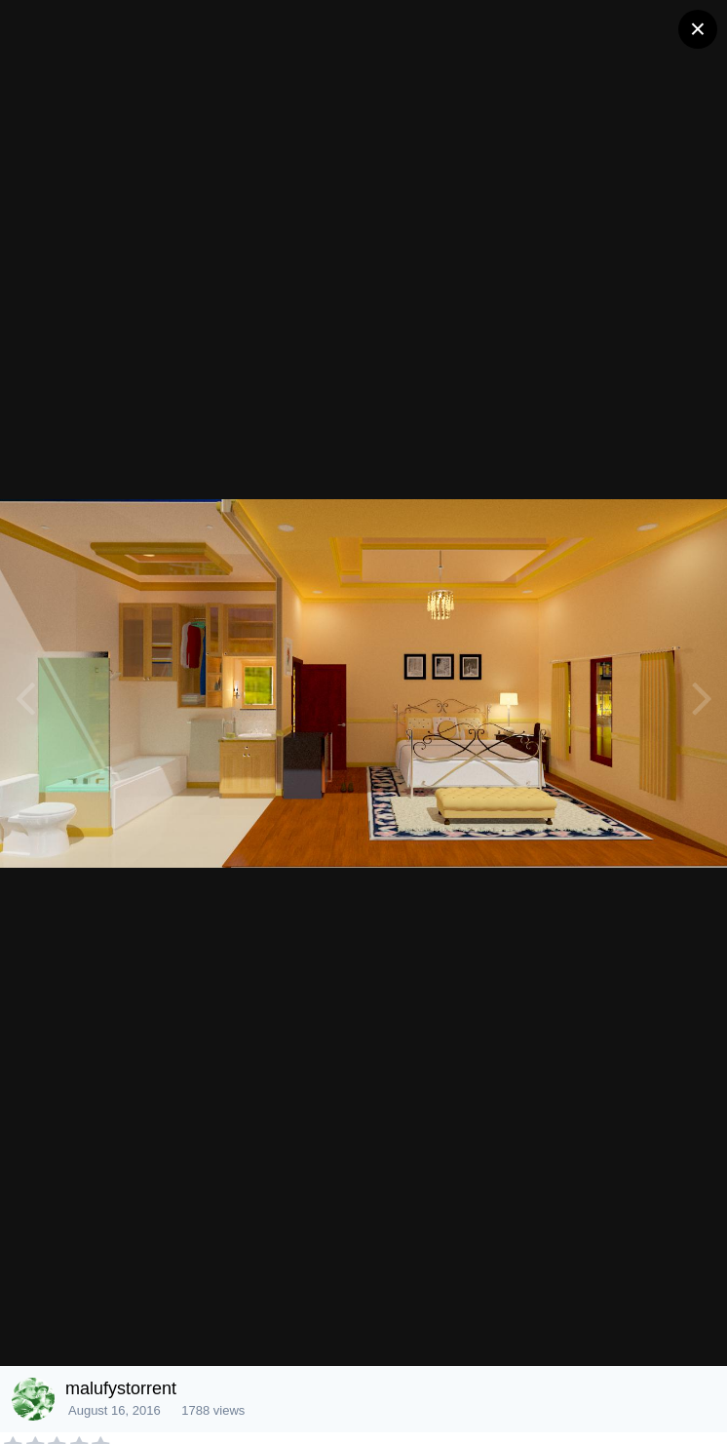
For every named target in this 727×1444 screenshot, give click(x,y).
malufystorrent (120, 1388)
